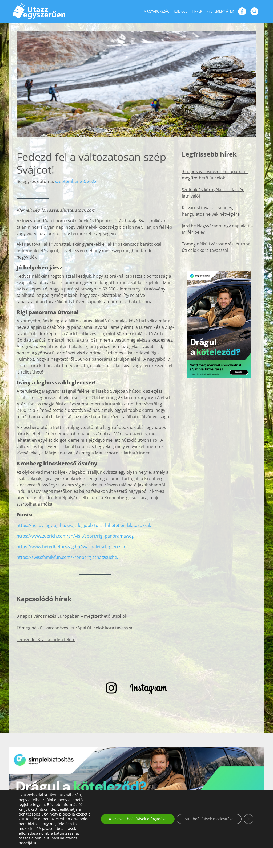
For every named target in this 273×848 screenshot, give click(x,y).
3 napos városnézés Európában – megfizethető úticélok (72, 616)
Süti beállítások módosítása (209, 818)
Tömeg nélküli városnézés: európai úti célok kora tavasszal (75, 628)
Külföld (181, 11)
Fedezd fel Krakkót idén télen (46, 639)
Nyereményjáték (220, 11)
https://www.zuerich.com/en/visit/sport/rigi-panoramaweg (75, 536)
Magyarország (157, 11)
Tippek (197, 11)
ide (52, 809)
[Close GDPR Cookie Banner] (248, 819)
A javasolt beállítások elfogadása (138, 818)
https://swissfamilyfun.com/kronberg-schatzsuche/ (68, 557)
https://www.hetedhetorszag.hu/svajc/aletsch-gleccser (71, 547)
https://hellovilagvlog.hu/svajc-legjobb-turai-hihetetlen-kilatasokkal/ (84, 525)
